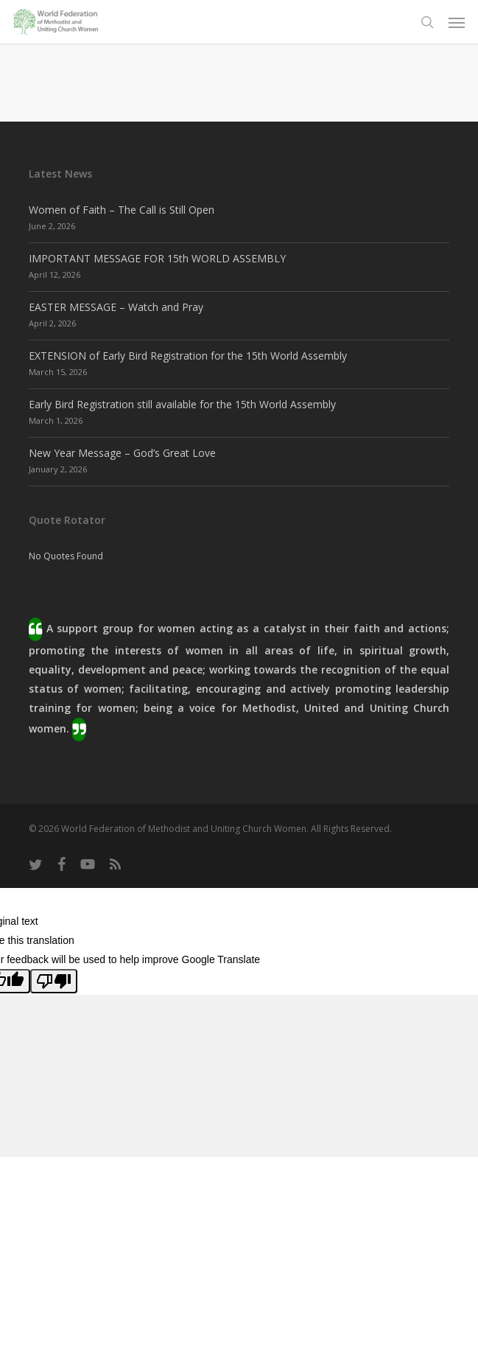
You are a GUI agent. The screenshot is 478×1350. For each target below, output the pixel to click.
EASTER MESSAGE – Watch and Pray (116, 307)
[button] (457, 22)
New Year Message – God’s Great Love (122, 453)
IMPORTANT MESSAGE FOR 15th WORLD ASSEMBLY (157, 258)
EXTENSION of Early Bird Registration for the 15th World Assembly (188, 356)
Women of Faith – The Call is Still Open (121, 210)
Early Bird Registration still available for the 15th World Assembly (182, 404)
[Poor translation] (53, 981)
